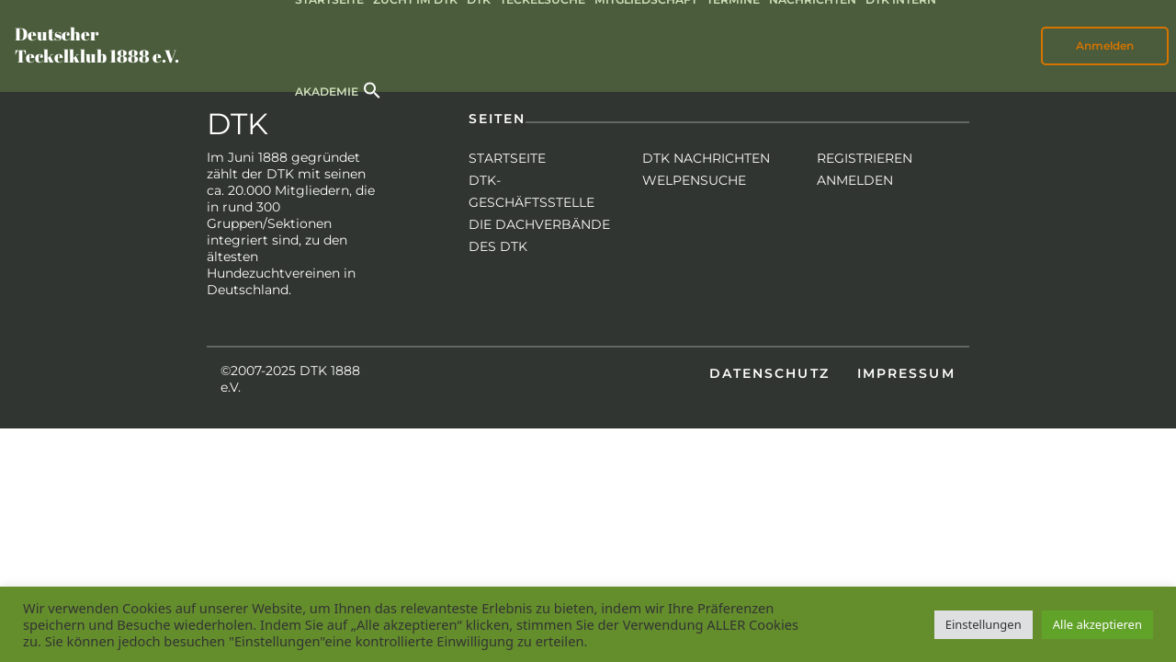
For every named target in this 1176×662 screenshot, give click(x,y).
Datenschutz (769, 373)
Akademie (326, 91)
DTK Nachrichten (706, 158)
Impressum (906, 373)
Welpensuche (694, 180)
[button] (372, 88)
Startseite (507, 158)
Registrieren (864, 158)
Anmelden (1105, 45)
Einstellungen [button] (983, 624)
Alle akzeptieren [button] (1097, 624)
